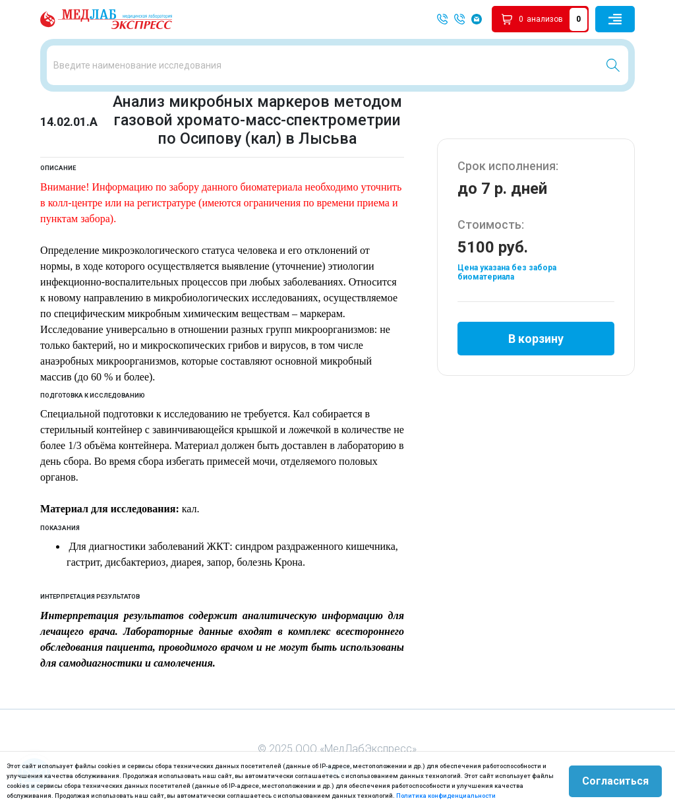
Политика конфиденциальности (446, 795)
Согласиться (615, 781)
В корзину (536, 338)
